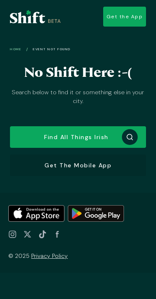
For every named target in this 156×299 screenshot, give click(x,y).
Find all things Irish (76, 137)
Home (15, 49)
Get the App (124, 16)
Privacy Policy (49, 256)
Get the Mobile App (78, 165)
